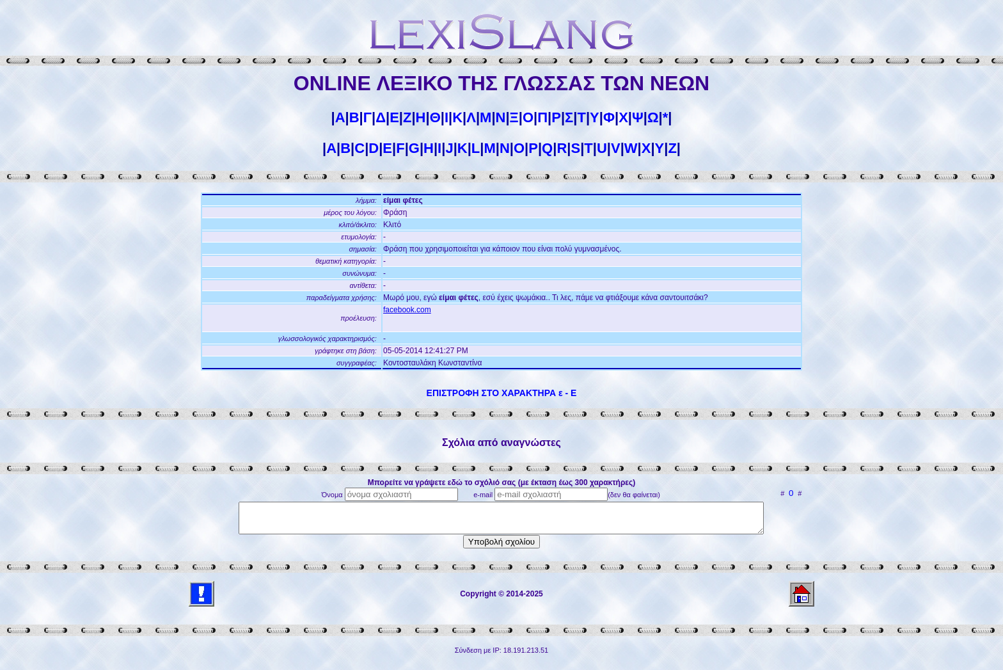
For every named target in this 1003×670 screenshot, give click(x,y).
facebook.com (407, 309)
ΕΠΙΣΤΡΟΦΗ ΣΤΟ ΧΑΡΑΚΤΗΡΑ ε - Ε (502, 393)
